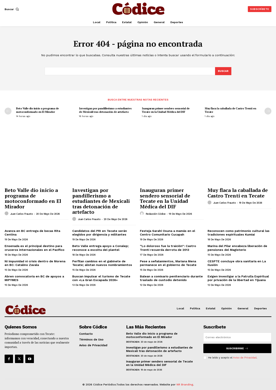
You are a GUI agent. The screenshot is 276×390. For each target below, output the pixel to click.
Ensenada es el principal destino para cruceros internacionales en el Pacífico (34, 247)
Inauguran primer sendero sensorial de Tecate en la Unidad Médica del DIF (166, 110)
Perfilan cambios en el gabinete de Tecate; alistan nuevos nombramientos (102, 263)
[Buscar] (223, 71)
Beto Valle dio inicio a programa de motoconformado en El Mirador (37, 110)
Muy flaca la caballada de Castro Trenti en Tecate (230, 110)
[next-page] (267, 111)
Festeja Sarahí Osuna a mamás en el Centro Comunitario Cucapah (167, 232)
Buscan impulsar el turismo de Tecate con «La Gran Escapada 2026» (101, 278)
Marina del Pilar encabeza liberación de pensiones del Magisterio (237, 247)
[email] (237, 337)
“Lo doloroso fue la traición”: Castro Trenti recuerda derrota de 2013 (168, 247)
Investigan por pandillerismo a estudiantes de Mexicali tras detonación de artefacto (105, 110)
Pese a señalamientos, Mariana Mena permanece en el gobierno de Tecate (168, 263)
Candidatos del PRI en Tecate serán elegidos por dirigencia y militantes (99, 232)
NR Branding (185, 384)
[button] (12, 9)
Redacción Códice (156, 213)
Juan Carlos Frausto (21, 213)
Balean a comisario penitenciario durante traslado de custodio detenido (171, 278)
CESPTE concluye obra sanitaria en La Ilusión (237, 263)
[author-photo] (7, 213)
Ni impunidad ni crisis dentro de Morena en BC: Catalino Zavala (35, 263)
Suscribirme (237, 348)
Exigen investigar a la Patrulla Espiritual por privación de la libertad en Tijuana (238, 278)
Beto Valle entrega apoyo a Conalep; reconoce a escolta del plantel (100, 247)
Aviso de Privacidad (244, 357)
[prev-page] (8, 111)
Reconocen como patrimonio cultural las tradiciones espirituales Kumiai (238, 232)
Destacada (133, 341)
